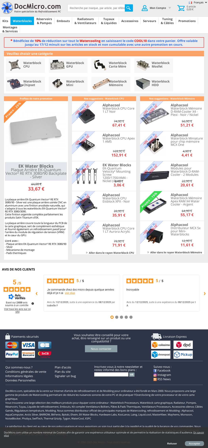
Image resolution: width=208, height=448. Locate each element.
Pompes (191, 402)
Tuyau (22, 406)
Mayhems (173, 414)
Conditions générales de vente (25, 372)
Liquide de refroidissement (43, 406)
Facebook (161, 370)
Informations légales (19, 376)
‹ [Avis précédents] (37, 293)
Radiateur (179, 402)
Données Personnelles (20, 380)
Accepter (194, 443)
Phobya (26, 418)
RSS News (162, 379)
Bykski (65, 414)
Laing (134, 414)
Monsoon (186, 414)
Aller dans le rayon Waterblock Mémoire (176, 252)
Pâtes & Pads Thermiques (125, 406)
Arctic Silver (31, 414)
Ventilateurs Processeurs (156, 406)
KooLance (124, 414)
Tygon (66, 418)
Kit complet (78, 406)
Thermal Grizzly (53, 418)
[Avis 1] (112, 317)
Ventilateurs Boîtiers (97, 406)
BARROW (44, 414)
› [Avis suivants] (205, 293)
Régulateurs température (29, 410)
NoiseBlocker (13, 418)
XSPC (88, 418)
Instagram (162, 375)
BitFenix (56, 414)
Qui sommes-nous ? (18, 367)
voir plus (70, 293)
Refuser (172, 443)
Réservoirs (11, 406)
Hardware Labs (108, 414)
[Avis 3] (121, 317)
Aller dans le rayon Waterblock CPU (111, 253)
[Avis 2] (116, 317)
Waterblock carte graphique (156, 402)
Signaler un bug (65, 376)
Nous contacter (101, 349)
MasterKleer (159, 414)
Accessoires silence (183, 406)
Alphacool (187, 410)
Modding (50, 410)
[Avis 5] (131, 317)
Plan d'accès (63, 367)
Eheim (74, 414)
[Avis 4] (126, 317)
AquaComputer (14, 414)
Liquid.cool (144, 414)
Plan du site (63, 372)
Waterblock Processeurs (124, 402)
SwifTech (37, 418)
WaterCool (77, 418)
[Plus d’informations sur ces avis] (32, 303)
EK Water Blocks (88, 414)
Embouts (65, 406)
